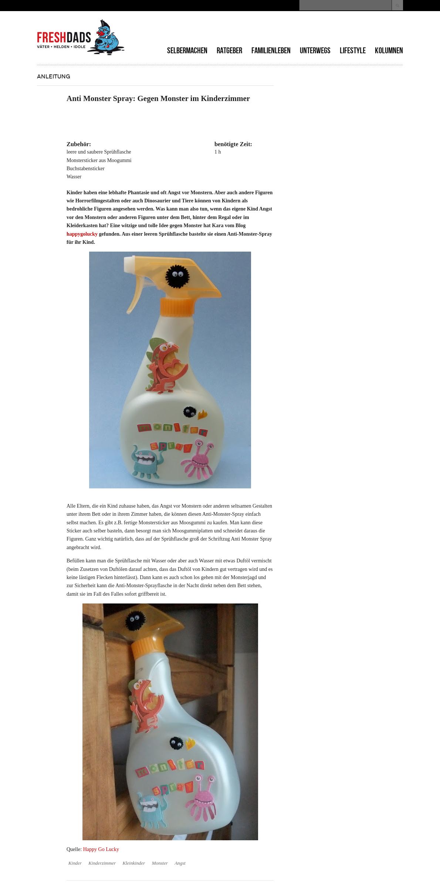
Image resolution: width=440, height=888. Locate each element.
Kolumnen (389, 50)
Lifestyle (353, 50)
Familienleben (271, 50)
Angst (180, 863)
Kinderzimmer (102, 863)
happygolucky (82, 234)
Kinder (75, 863)
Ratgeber (229, 50)
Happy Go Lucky (101, 849)
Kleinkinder (133, 863)
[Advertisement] (316, 29)
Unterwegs (315, 50)
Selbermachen (187, 50)
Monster (160, 863)
